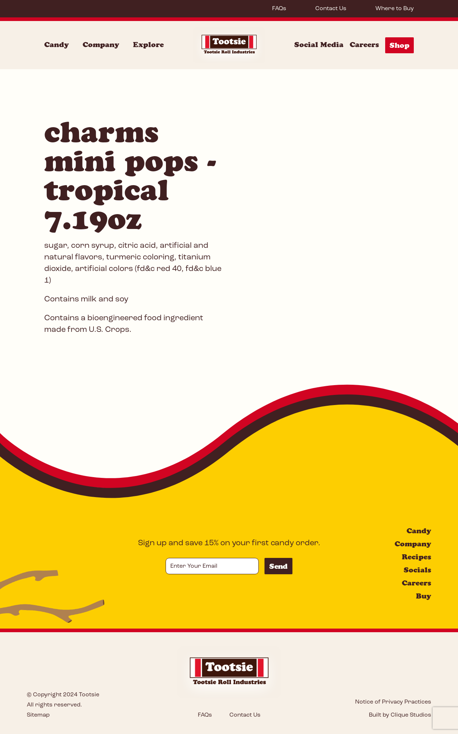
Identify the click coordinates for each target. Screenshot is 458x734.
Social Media (319, 44)
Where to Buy (394, 9)
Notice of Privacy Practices (393, 702)
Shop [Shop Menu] (399, 45)
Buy (423, 596)
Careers (364, 44)
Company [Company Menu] (101, 44)
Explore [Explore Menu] (148, 44)
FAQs (279, 9)
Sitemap (38, 715)
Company (413, 543)
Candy (419, 530)
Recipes (416, 556)
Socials (417, 570)
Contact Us (330, 9)
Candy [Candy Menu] (56, 44)
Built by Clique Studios (400, 715)
